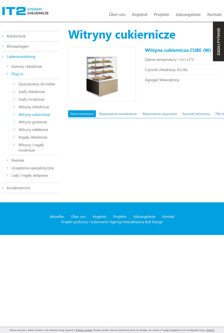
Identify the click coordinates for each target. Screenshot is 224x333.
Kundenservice (18, 187)
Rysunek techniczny (196, 113)
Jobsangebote (188, 14)
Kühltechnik (16, 36)
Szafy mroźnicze (31, 99)
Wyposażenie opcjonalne (159, 113)
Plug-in (17, 73)
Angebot (140, 14)
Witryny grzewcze (32, 121)
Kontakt (214, 14)
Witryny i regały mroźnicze (31, 147)
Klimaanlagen (18, 46)
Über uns (117, 14)
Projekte (161, 14)
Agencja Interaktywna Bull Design (136, 221)
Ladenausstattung (21, 56)
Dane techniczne (82, 113)
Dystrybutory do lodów (36, 83)
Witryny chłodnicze (33, 106)
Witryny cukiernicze (34, 114)
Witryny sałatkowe (33, 129)
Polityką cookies (84, 330)
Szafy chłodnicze (31, 91)
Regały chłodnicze (32, 137)
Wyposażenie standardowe (118, 113)
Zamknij (210, 330)
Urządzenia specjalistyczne (33, 167)
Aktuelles (57, 216)
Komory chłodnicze (27, 66)
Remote (18, 160)
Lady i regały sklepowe (30, 175)
